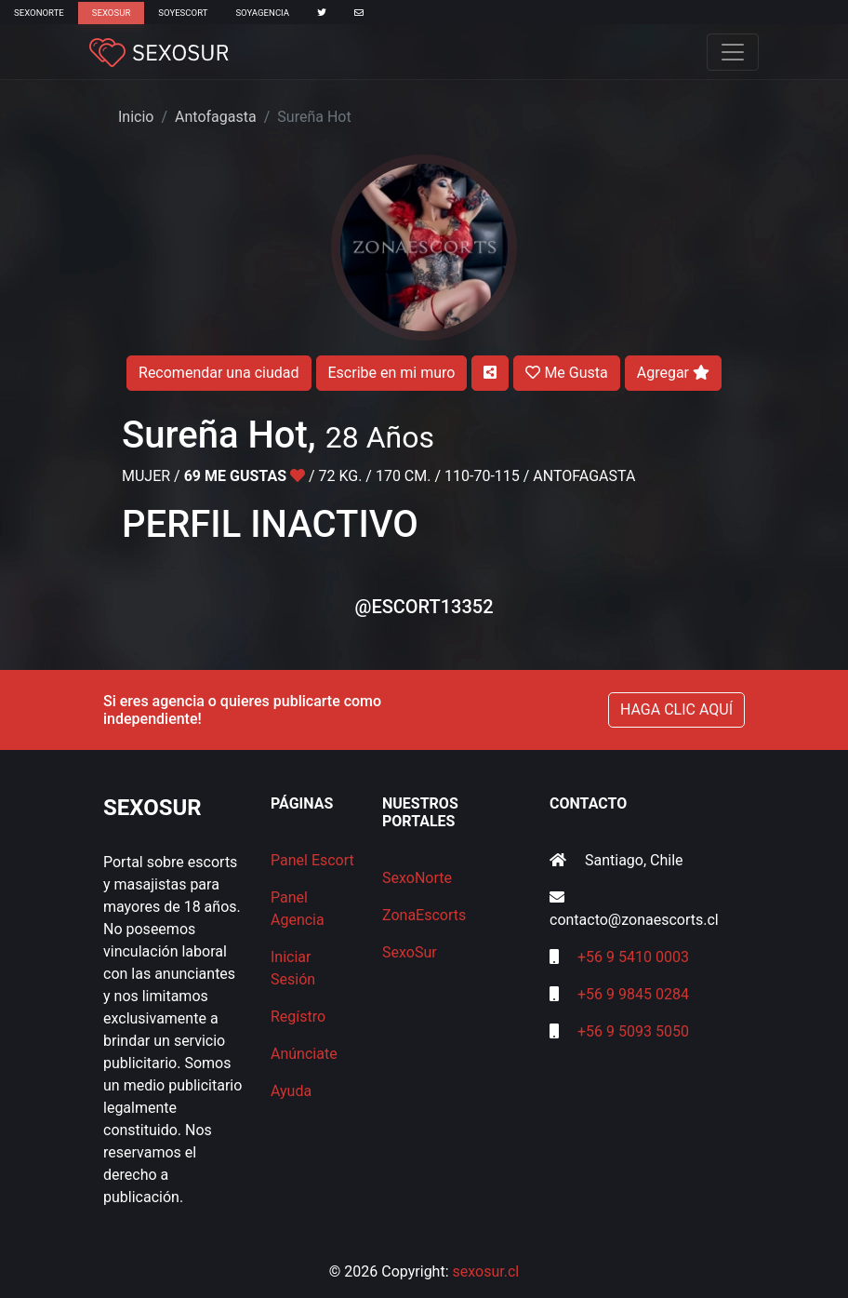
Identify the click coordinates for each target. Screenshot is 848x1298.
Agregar (673, 372)
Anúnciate (304, 1054)
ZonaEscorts (424, 915)
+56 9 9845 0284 (633, 994)
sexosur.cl (486, 1271)
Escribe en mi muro (392, 372)
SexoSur (111, 12)
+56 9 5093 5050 (633, 1031)
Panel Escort (312, 860)
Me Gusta (566, 372)
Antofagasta (216, 117)
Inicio (135, 117)
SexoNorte (39, 12)
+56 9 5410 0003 (633, 957)
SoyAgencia (262, 12)
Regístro (298, 1016)
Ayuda (291, 1091)
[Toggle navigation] (733, 52)
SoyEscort (182, 12)
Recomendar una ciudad (218, 372)
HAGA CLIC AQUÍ (676, 709)
